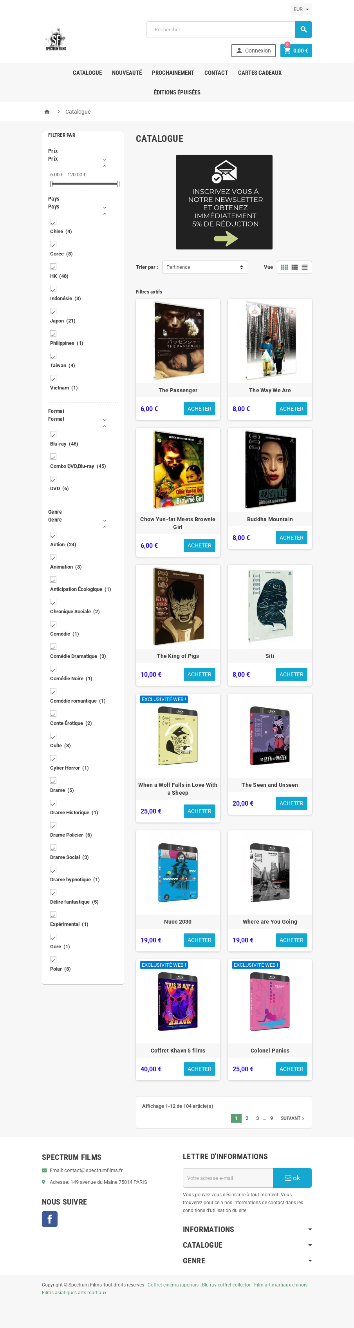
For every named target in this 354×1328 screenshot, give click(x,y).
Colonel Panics (270, 1050)
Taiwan (62, 365)
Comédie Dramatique (78, 656)
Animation (66, 567)
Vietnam (64, 388)
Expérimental (69, 924)
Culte (60, 745)
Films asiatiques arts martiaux (74, 1292)
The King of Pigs (178, 656)
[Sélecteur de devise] (301, 9)
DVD (59, 488)
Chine (61, 231)
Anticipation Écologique (80, 589)
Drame (62, 790)
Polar (60, 969)
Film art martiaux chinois (280, 1285)
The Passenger (178, 390)
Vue (268, 267)
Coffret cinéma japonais (173, 1285)
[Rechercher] (229, 29)
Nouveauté (127, 72)
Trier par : (147, 267)
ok (292, 1178)
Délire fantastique (74, 902)
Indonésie (65, 298)
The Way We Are (270, 390)
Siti (270, 656)
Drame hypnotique (75, 879)
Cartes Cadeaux (260, 72)
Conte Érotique (71, 723)
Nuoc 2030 (178, 922)
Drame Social (69, 857)
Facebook (50, 1219)
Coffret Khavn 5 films (178, 1050)
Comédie (64, 634)
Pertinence (178, 267)
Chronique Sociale (75, 611)
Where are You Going (270, 922)
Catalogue (87, 72)
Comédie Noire (71, 678)
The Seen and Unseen (270, 785)
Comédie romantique (78, 701)
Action (63, 544)
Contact (216, 72)
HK (59, 276)
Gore (60, 946)
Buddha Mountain (270, 519)
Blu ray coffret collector (226, 1285)
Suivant (293, 1118)
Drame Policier (71, 835)
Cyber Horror (69, 768)
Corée (61, 254)
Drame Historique (74, 812)
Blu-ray (64, 444)
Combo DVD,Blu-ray (78, 466)
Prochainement (173, 72)
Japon (63, 321)
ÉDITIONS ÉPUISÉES (177, 92)
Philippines (66, 343)
